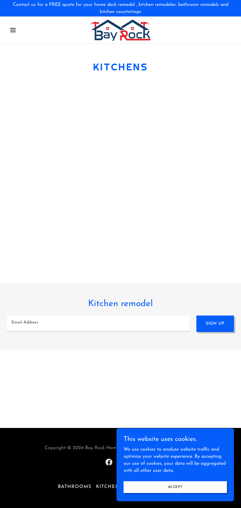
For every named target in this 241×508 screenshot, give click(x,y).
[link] (120, 30)
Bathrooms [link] (74, 486)
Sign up (215, 323)
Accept (175, 487)
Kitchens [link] (109, 486)
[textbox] (98, 324)
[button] (24, 30)
